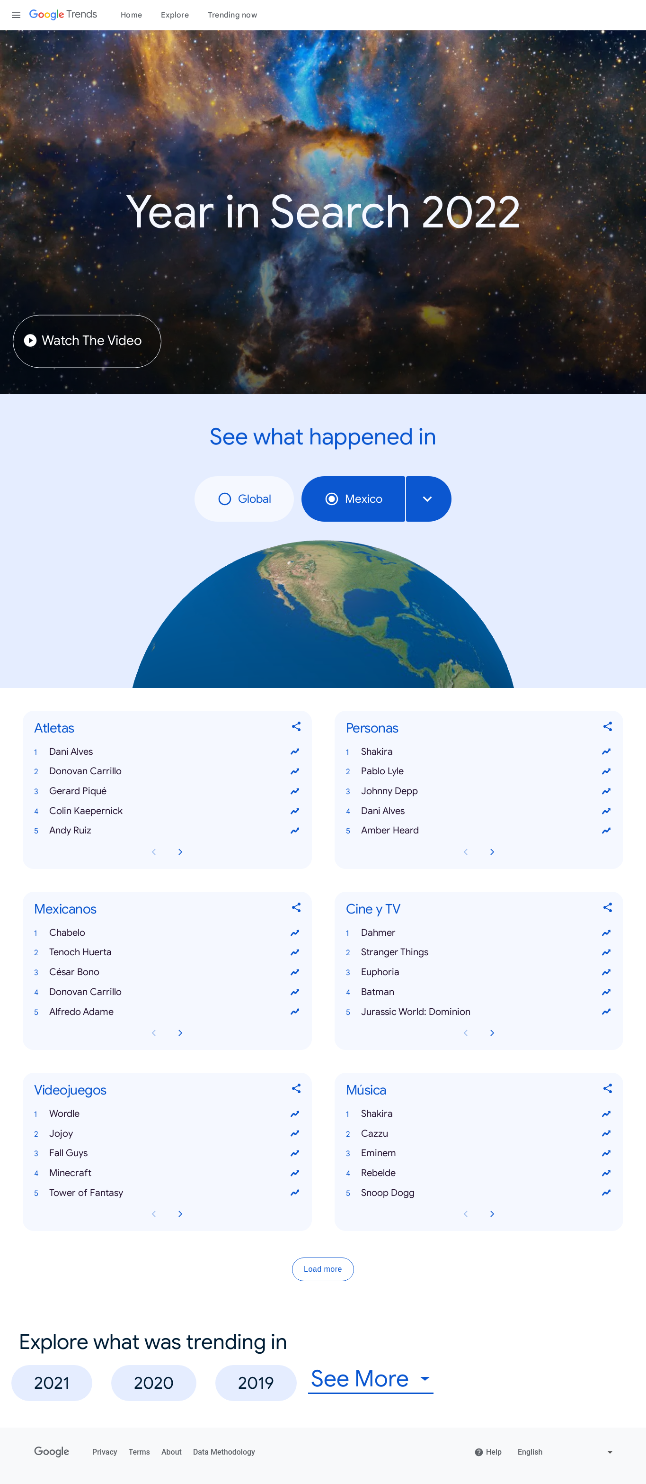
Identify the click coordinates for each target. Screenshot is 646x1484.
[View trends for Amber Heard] (606, 830)
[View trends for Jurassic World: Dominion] (606, 1011)
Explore (175, 15)
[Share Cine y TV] (608, 909)
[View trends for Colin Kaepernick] (295, 811)
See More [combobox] (360, 1379)
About (171, 1452)
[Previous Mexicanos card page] (153, 1033)
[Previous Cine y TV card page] (465, 1033)
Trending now (232, 15)
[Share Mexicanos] (296, 909)
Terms (139, 1452)
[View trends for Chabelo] (295, 933)
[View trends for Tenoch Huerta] (295, 952)
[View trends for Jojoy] (295, 1133)
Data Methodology (224, 1452)
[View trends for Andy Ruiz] (295, 830)
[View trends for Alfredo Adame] (295, 1011)
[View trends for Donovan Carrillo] (295, 771)
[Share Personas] (608, 728)
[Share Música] (608, 1090)
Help (488, 1452)
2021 (52, 1383)
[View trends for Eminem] (606, 1153)
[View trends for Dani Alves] (295, 752)
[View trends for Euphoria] (606, 972)
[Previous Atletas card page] (153, 852)
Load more (323, 1269)
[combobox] (428, 499)
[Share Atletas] (296, 728)
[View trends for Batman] (606, 992)
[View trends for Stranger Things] (606, 952)
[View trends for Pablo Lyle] (606, 771)
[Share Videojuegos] (296, 1090)
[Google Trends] (63, 15)
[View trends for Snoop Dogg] (606, 1193)
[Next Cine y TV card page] (492, 1033)
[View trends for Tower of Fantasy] (295, 1193)
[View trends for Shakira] (606, 752)
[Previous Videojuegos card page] (153, 1214)
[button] (167, 752)
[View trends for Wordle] (295, 1114)
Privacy (104, 1452)
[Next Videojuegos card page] (180, 1214)
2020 (154, 1383)
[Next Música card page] (492, 1214)
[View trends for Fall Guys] (295, 1153)
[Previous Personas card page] (465, 852)
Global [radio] (244, 499)
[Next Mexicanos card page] (180, 1033)
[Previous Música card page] (465, 1214)
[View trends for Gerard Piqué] (295, 791)
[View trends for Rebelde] (606, 1173)
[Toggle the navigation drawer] (16, 15)
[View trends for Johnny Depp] (606, 791)
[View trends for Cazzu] (606, 1133)
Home (131, 15)
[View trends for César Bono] (295, 972)
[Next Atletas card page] (180, 852)
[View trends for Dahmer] (606, 933)
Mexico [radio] (353, 499)
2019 (256, 1383)
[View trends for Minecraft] (295, 1173)
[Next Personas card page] (492, 852)
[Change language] (566, 1452)
